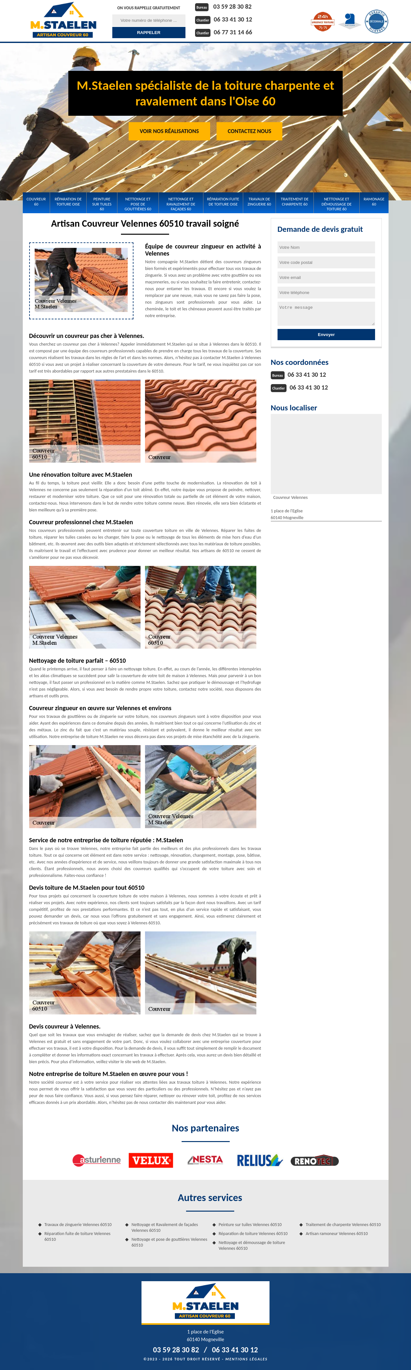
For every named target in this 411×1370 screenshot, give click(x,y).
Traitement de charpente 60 (294, 201)
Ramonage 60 (374, 201)
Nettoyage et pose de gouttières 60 (137, 204)
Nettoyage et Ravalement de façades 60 (181, 204)
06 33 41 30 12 (233, 19)
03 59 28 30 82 (232, 6)
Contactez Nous (249, 131)
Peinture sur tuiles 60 (102, 204)
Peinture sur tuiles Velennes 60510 (250, 1224)
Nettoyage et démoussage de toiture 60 (336, 204)
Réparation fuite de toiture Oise (223, 201)
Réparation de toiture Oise (68, 201)
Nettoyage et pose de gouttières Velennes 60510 (169, 1242)
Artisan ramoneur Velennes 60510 (337, 1233)
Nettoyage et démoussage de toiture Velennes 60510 (252, 1245)
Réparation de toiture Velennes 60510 (253, 1233)
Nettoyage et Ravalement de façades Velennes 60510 (165, 1227)
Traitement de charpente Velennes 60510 (343, 1224)
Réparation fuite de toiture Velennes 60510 (78, 1236)
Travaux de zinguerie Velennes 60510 (78, 1224)
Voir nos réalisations (169, 131)
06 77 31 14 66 (233, 32)
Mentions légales (246, 1359)
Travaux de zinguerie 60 (259, 201)
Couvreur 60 (36, 201)
